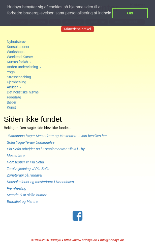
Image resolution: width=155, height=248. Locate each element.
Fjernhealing (16, 82)
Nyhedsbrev (16, 42)
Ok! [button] (130, 13)
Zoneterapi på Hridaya (24, 175)
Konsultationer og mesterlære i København (40, 182)
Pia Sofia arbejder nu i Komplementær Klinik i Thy (46, 149)
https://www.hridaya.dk (80, 240)
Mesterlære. (16, 156)
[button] (8, 19)
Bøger (11, 102)
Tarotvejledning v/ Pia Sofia (28, 169)
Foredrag (14, 97)
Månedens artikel (77, 29)
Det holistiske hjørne (23, 92)
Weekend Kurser (20, 57)
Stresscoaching (19, 77)
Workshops (15, 52)
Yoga (11, 72)
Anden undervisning (24, 67)
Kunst (11, 107)
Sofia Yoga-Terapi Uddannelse (30, 142)
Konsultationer (18, 47)
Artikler (14, 87)
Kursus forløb (19, 62)
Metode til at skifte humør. (27, 195)
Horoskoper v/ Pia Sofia (25, 162)
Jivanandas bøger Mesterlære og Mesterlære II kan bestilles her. (60, 136)
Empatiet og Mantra (22, 202)
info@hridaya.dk (112, 240)
